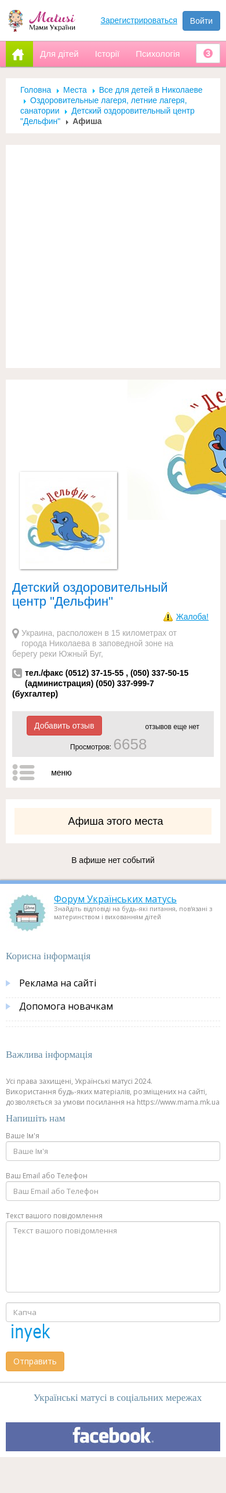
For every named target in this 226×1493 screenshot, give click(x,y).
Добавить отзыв (64, 725)
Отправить (35, 1361)
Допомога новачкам (66, 1006)
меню (61, 772)
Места (75, 89)
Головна (35, 89)
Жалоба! (192, 616)
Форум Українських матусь (115, 899)
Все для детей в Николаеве (151, 89)
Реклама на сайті (57, 983)
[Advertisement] (108, 256)
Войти (201, 21)
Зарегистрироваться (139, 20)
